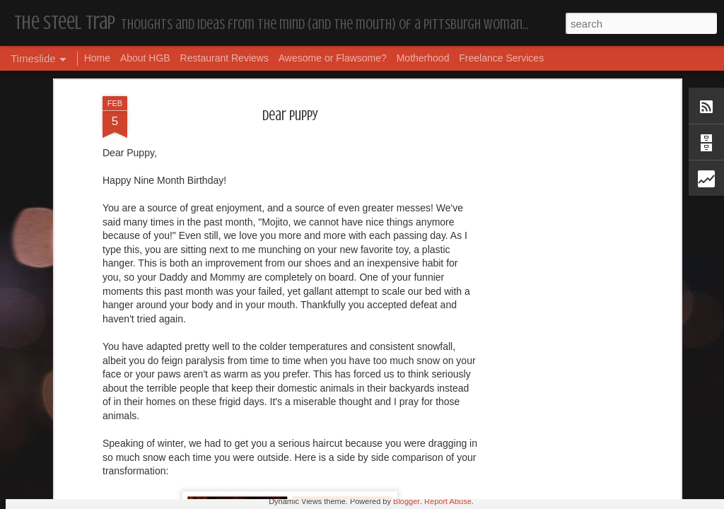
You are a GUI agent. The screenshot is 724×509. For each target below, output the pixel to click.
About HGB (145, 58)
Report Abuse (448, 501)
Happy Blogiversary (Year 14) (553, 452)
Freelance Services (501, 58)
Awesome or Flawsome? (333, 58)
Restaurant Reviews (224, 58)
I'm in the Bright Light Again (553, 477)
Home (97, 58)
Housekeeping (322, 456)
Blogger (406, 501)
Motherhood (423, 58)
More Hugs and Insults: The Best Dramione (187, 465)
